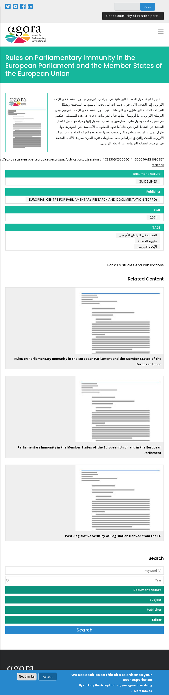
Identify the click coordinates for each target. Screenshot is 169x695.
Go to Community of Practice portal (133, 16)
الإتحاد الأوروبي (147, 246)
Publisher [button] (154, 609)
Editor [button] (157, 620)
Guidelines (148, 181)
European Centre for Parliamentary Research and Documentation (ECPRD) (93, 199)
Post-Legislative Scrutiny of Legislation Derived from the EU (113, 536)
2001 (153, 217)
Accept (48, 677)
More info (141, 691)
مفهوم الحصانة (147, 241)
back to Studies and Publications (135, 265)
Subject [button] (156, 600)
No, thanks (27, 677)
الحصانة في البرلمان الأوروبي (138, 235)
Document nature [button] (147, 590)
